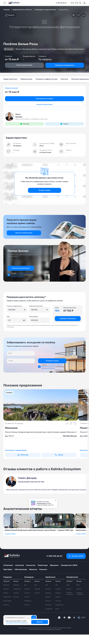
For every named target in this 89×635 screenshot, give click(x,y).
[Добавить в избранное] (78, 15)
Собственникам (21, 570)
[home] (14, 3)
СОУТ (83, 618)
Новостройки (7, 601)
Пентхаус (6, 589)
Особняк (5, 593)
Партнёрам (7, 570)
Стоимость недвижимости (14, 306)
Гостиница (48, 605)
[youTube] (69, 618)
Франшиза (54, 566)
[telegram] (64, 618)
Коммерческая (72, 577)
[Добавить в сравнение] (73, 15)
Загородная (29, 577)
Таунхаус (16, 597)
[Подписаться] (33, 618)
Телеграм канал (41, 503)
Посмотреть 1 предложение (16, 451)
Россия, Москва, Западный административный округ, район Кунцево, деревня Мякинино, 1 (41, 432)
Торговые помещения (69, 593)
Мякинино (11, 428)
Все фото (9, 15)
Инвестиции (43, 566)
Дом (25, 585)
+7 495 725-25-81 (54, 556)
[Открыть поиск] (80, 3)
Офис (67, 585)
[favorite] (76, 3)
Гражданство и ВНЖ (69, 566)
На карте (9, 49)
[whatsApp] (59, 618)
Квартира (6, 585)
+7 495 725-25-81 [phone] (61, 3)
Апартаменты (7, 597)
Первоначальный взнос (36, 306)
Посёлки (26, 605)
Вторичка (6, 605)
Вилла (57, 609)
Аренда (15, 582)
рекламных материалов (18, 277)
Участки (26, 597)
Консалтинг (31, 566)
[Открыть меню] (4, 3)
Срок (8, 316)
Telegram (64, 124)
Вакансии (33, 570)
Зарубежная (50, 577)
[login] (84, 3)
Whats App (24, 124)
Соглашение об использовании (17, 623)
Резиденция (27, 601)
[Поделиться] (83, 15)
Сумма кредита (33, 316)
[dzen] (74, 618)
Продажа (6, 582)
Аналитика (19, 566)
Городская (7, 577)
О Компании (8, 566)
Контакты (43, 570)
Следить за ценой (11, 88)
